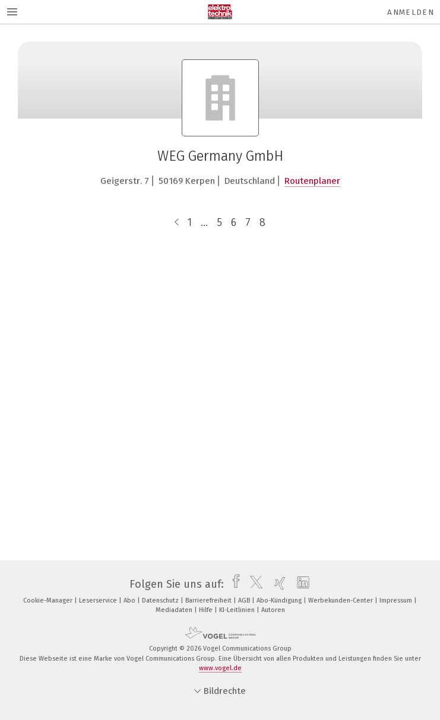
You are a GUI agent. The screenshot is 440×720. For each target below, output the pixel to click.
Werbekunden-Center (341, 600)
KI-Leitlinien (238, 610)
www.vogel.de (220, 668)
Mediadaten (175, 610)
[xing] (277, 584)
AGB (245, 600)
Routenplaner (312, 181)
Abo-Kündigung (280, 600)
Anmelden (410, 12)
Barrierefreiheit (209, 600)
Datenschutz (161, 600)
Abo (130, 600)
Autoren (273, 610)
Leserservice (99, 600)
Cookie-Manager (48, 600)
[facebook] (233, 584)
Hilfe (206, 610)
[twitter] (253, 584)
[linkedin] (300, 584)
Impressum (396, 600)
